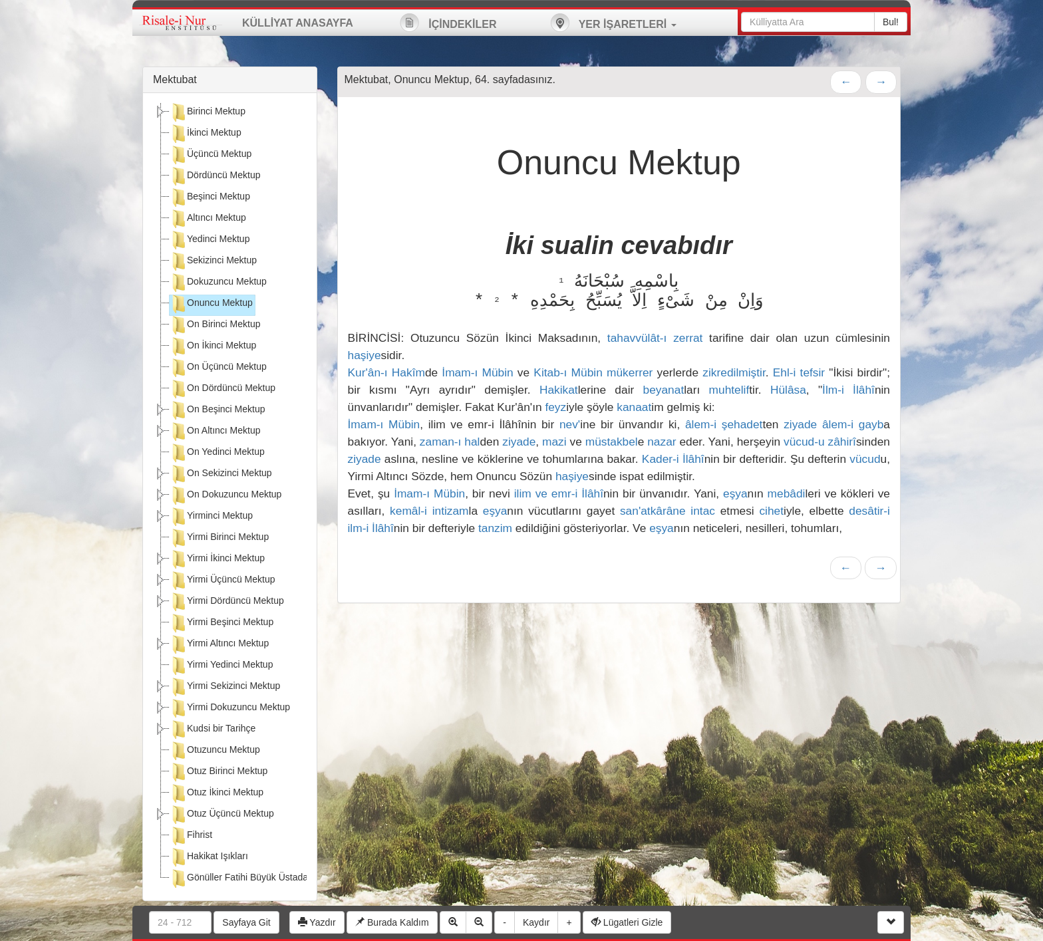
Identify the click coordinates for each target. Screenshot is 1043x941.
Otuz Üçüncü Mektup (222, 814)
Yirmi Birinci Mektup (219, 538)
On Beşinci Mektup (217, 410)
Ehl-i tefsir (799, 372)
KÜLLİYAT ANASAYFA (297, 23)
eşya (735, 493)
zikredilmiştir (733, 372)
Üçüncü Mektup (210, 155)
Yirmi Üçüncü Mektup (222, 580)
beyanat (663, 389)
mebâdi (787, 493)
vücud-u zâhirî (820, 441)
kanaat (634, 407)
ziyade (800, 424)
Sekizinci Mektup (213, 261)
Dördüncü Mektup (215, 176)
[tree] (230, 496)
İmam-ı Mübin (477, 372)
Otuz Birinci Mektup (218, 772)
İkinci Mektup (205, 133)
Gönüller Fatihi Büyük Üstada (239, 878)
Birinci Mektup (207, 112)
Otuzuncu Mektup (215, 750)
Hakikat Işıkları (209, 857)
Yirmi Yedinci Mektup (221, 665)
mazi (554, 441)
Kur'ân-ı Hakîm (386, 372)
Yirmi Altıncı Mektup (219, 644)
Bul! (891, 22)
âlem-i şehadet (724, 424)
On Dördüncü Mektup (222, 389)
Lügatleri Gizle (627, 922)
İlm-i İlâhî (848, 389)
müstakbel (611, 441)
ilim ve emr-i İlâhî (558, 493)
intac (702, 510)
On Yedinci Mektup (217, 453)
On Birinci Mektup (215, 325)
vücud (864, 459)
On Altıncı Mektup (215, 431)
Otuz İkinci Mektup (216, 793)
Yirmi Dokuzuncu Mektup (230, 708)
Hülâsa (788, 389)
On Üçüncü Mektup (218, 367)
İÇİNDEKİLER (448, 22)
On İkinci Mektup (213, 346)
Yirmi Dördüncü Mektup (227, 602)
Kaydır (536, 922)
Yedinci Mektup (209, 240)
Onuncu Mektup (211, 304)
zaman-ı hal (450, 441)
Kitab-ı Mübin (567, 372)
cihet (771, 510)
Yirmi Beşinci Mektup (221, 623)
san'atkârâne (653, 510)
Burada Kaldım (392, 922)
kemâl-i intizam (429, 510)
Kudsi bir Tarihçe (212, 729)
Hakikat (558, 389)
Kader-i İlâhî (673, 459)
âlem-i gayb (852, 424)
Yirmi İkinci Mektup (217, 559)
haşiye (364, 355)
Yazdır (317, 922)
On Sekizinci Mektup (221, 474)
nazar (661, 441)
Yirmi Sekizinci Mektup (225, 687)
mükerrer (630, 372)
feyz (555, 407)
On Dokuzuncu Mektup (225, 495)
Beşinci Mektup (210, 197)
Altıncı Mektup (208, 218)
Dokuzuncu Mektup (218, 282)
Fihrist (191, 836)
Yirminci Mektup (211, 516)
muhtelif (729, 389)
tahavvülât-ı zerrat (655, 337)
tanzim (495, 528)
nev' (569, 424)
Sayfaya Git (246, 922)
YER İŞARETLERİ (613, 22)
